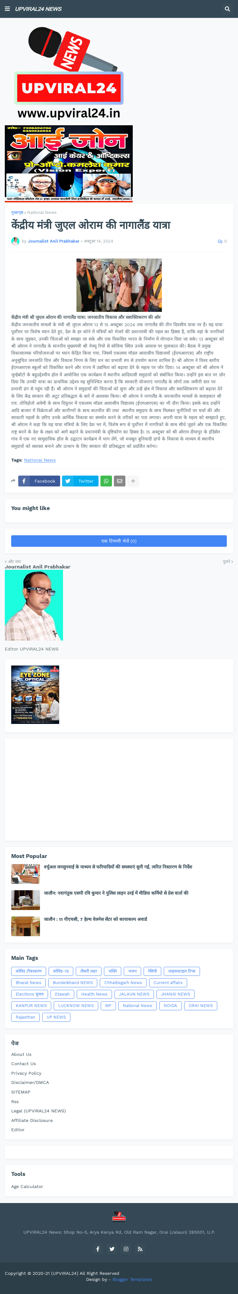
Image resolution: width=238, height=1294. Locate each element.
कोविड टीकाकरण (29, 971)
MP (108, 1005)
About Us (21, 1054)
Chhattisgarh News (123, 982)
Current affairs (168, 982)
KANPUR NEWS (31, 1005)
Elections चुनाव (30, 994)
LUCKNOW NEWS (76, 1005)
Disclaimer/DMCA (30, 1082)
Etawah (62, 994)
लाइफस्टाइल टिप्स (181, 971)
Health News (94, 994)
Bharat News (28, 982)
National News (42, 212)
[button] (7, 9)
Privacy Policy (26, 1073)
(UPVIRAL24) (64, 1273)
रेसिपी (152, 971)
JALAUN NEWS (134, 994)
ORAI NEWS (201, 1005)
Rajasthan (25, 1017)
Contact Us (23, 1063)
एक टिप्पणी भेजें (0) (119, 541)
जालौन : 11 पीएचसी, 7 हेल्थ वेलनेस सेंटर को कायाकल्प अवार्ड (95, 919)
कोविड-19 (61, 971)
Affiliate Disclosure (32, 1120)
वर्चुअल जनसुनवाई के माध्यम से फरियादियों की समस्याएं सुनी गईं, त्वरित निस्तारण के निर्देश (118, 866)
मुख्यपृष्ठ (17, 212)
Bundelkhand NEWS (73, 982)
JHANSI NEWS (175, 994)
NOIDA (170, 1005)
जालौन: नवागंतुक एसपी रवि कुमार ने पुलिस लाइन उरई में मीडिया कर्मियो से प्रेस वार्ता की (116, 893)
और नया (14, 562)
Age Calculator (27, 1186)
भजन (132, 971)
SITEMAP (20, 1092)
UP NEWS (56, 1017)
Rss (15, 1101)
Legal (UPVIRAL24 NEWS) (38, 1110)
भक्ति (112, 971)
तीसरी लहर (88, 971)
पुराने (226, 562)
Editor (18, 1129)
